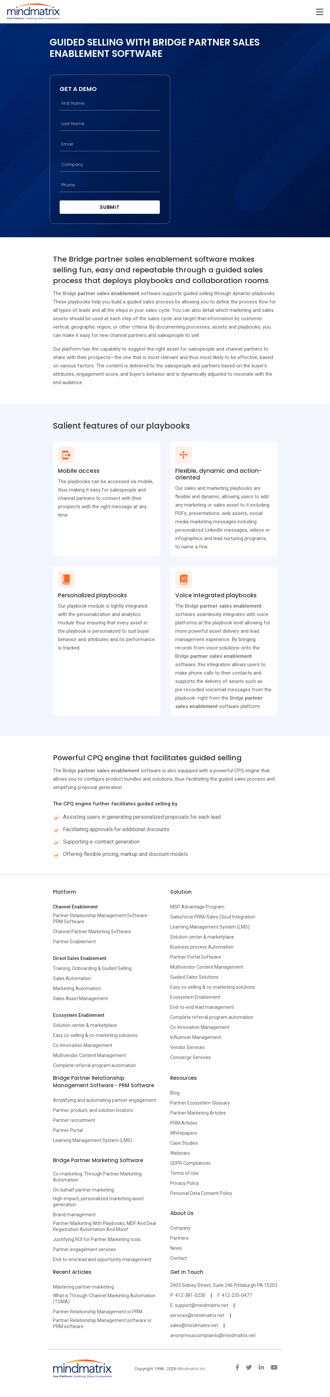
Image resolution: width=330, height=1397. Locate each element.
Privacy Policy (184, 1184)
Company (180, 1228)
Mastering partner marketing (83, 1287)
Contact (178, 1258)
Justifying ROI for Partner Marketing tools (97, 1240)
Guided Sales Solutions (194, 977)
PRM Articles (183, 1123)
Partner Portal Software (195, 957)
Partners (179, 1238)
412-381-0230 (190, 1296)
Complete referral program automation (94, 1066)
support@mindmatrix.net (201, 1306)
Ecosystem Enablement (195, 997)
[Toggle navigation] (319, 12)
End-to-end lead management (202, 1008)
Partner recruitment (74, 1121)
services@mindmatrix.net (197, 1316)
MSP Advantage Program (197, 907)
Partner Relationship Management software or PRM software (102, 1324)
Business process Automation (202, 947)
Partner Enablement (74, 942)
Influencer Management (195, 1038)
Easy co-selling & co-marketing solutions (95, 1036)
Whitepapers (183, 1133)
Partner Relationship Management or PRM (97, 1312)
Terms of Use (184, 1173)
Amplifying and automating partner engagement (104, 1101)
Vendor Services (187, 1048)
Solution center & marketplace (85, 1026)
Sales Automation (72, 979)
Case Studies (184, 1143)
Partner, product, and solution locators (93, 1111)
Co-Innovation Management (82, 1046)
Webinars (180, 1153)
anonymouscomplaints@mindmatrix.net (213, 1336)
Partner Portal (68, 1131)
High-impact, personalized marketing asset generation (98, 1202)
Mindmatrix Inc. (191, 1369)
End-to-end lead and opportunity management (102, 1260)
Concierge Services (190, 1058)
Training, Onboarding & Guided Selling (92, 969)
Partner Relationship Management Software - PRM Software (101, 919)
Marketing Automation (77, 989)
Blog (175, 1093)
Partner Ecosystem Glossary (200, 1103)
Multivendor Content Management (89, 1056)
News (176, 1248)
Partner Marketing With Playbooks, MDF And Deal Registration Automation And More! (104, 1227)
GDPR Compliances (190, 1163)
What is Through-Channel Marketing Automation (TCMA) (104, 1299)
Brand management (74, 1215)
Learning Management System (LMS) (210, 927)
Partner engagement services (84, 1250)
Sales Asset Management (80, 999)
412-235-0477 (237, 1296)
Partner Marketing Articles (198, 1113)
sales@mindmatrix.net (194, 1326)
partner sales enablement (108, 294)
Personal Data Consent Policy (201, 1194)
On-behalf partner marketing (83, 1190)
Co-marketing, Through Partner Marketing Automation (97, 1177)
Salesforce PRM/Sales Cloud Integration (212, 917)
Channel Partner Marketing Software (92, 932)
